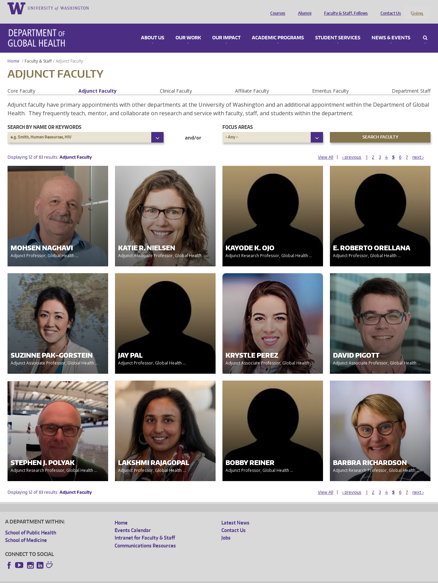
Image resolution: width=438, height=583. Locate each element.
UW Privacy (96, 577)
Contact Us (389, 8)
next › (418, 148)
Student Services (337, 28)
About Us (152, 28)
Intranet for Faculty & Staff (145, 529)
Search (425, 28)
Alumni (303, 8)
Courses (276, 8)
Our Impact (226, 28)
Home (14, 52)
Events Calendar (133, 521)
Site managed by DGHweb (164, 577)
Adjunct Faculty (97, 81)
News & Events (391, 28)
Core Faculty (21, 81)
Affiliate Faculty (252, 81)
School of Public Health (30, 523)
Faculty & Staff (38, 52)
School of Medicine (26, 531)
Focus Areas (237, 118)
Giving (417, 8)
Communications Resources (145, 536)
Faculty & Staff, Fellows (344, 8)
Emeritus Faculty (330, 81)
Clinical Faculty (176, 81)
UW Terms (123, 577)
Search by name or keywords (44, 118)
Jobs (226, 529)
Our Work (188, 28)
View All (325, 148)
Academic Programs (278, 28)
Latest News (235, 513)
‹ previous (351, 148)
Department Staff (411, 81)
